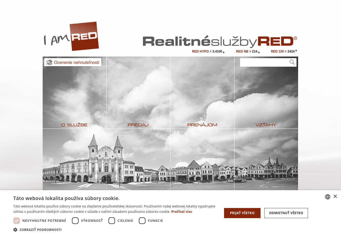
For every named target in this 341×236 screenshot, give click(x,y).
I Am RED (71, 36)
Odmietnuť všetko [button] (286, 213)
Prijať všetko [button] (242, 213)
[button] (114, 229)
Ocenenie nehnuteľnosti (76, 62)
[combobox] (327, 196)
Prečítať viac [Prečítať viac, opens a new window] (181, 211)
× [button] (335, 197)
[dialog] (170, 213)
